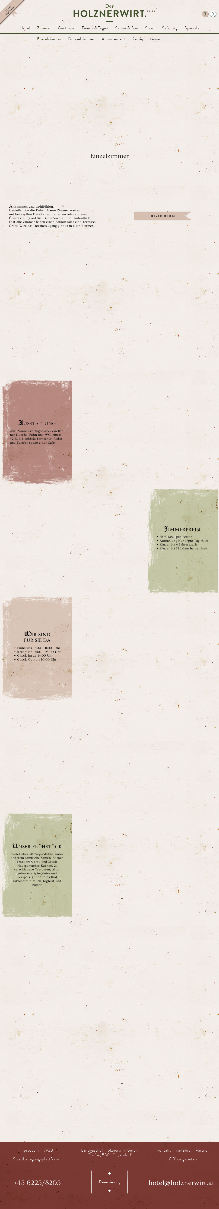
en (213, 14)
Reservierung (109, 1182)
